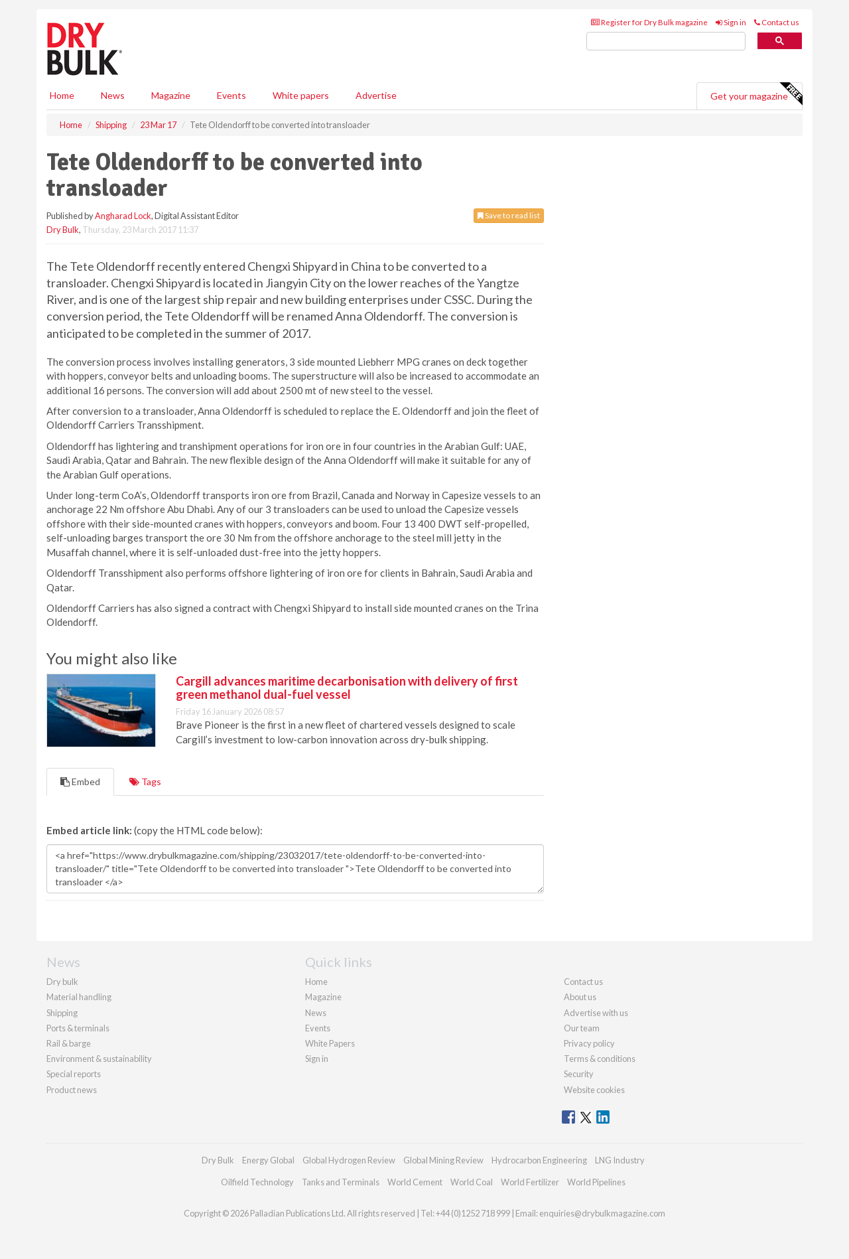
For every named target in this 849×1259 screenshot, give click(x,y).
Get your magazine (756, 94)
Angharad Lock (123, 215)
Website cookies (594, 1089)
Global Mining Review (443, 1160)
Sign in (731, 22)
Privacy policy (589, 1043)
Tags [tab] (145, 781)
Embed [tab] (80, 781)
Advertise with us (596, 1012)
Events (231, 95)
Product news (71, 1089)
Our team (582, 1028)
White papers (301, 95)
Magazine (170, 95)
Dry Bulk (62, 229)
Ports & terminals (77, 1028)
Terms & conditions (599, 1058)
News (315, 1012)
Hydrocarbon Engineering (539, 1160)
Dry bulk (62, 981)
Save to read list (509, 215)
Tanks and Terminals (340, 1182)
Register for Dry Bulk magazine (649, 22)
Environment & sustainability (99, 1058)
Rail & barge (68, 1043)
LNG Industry (620, 1160)
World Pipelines (596, 1182)
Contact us (776, 22)
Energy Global (268, 1160)
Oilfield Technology (257, 1182)
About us (580, 997)
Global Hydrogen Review (348, 1160)
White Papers (330, 1043)
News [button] (113, 95)
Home (62, 95)
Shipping (62, 1012)
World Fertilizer (530, 1182)
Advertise (376, 95)
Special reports (73, 1074)
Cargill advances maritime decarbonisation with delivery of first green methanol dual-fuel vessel (347, 688)
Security (579, 1074)
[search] (666, 41)
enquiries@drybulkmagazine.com (602, 1213)
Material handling (78, 997)
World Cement (414, 1182)
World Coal (471, 1182)
